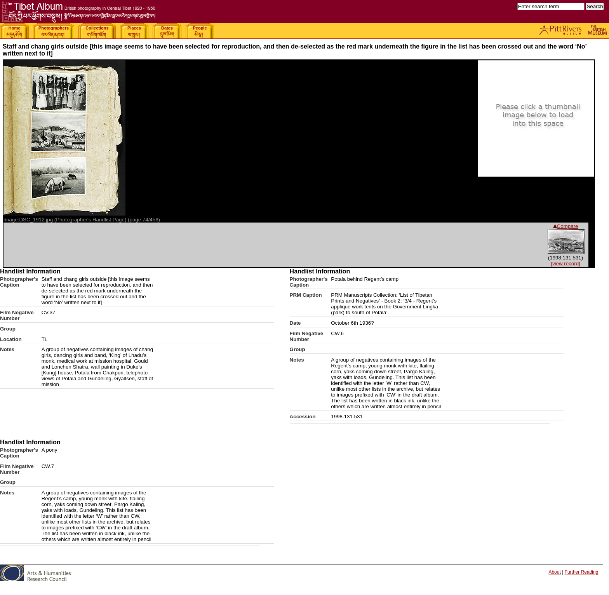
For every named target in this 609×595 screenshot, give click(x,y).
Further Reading (582, 572)
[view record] (565, 263)
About (554, 572)
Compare (565, 226)
